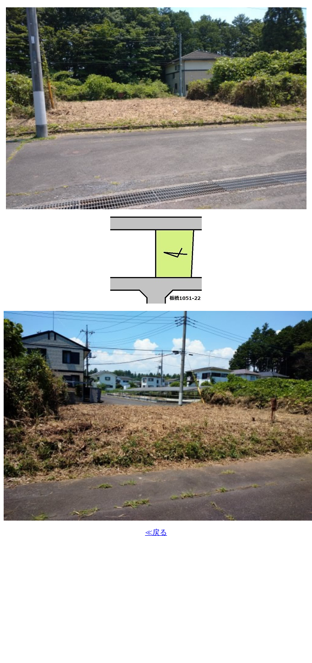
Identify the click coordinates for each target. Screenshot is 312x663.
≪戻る (156, 532)
